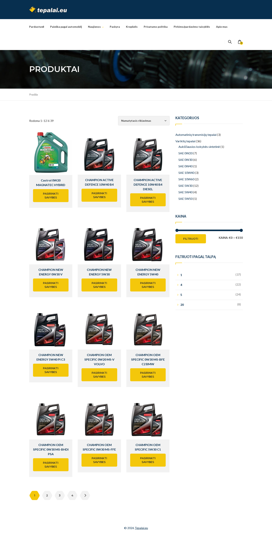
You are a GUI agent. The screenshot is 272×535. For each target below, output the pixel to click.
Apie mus (222, 26)
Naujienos (94, 26)
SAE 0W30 (185, 159)
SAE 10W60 (186, 179)
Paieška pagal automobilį (66, 26)
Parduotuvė (36, 26)
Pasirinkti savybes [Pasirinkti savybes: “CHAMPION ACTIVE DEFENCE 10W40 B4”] (99, 195)
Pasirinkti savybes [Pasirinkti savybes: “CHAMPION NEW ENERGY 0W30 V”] (50, 285)
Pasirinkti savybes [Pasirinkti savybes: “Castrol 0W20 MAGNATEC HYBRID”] (50, 195)
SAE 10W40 (186, 172)
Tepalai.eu (141, 528)
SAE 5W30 (185, 185)
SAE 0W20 (185, 153)
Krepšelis (132, 26)
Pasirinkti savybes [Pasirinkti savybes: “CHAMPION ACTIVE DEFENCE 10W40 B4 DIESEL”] (148, 199)
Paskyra (115, 26)
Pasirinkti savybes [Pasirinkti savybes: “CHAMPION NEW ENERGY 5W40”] (148, 285)
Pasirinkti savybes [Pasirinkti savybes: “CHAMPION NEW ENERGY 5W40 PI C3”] (50, 370)
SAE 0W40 (185, 166)
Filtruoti (190, 238)
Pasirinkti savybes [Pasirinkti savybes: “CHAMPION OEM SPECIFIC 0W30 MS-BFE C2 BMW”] (148, 374)
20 (182, 304)
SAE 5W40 (185, 192)
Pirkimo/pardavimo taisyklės (192, 26)
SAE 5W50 (185, 198)
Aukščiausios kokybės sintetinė (199, 146)
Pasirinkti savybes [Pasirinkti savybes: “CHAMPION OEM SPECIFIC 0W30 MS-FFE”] (99, 460)
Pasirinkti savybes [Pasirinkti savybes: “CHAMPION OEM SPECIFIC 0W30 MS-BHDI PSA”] (50, 464)
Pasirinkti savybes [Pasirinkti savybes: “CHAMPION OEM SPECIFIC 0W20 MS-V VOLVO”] (99, 374)
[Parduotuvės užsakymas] (144, 120)
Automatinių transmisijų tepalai (195, 134)
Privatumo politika (156, 26)
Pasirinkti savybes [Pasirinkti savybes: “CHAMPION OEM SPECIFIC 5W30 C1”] (148, 460)
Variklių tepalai (185, 141)
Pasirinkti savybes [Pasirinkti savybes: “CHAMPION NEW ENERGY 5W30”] (99, 285)
